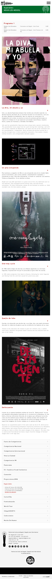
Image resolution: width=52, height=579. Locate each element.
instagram (24, 546)
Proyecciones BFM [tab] (26, 479)
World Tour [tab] (26, 506)
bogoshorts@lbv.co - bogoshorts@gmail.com (19, 538)
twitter (13, 546)
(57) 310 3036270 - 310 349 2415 (19, 536)
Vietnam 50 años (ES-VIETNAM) (14, 489)
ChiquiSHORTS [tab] (26, 511)
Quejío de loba (8, 318)
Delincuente (7, 407)
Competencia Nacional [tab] (26, 446)
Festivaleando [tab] (26, 501)
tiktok (27, 546)
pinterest (21, 546)
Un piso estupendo (10, 168)
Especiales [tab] (26, 484)
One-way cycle (8, 264)
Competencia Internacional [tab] (26, 451)
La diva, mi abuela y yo (12, 108)
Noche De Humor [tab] (26, 520)
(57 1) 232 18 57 (19, 534)
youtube (15, 546)
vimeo (18, 546)
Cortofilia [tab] (26, 497)
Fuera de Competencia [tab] (26, 441)
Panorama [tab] (26, 465)
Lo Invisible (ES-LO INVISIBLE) (13, 490)
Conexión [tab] (26, 474)
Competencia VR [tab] (26, 460)
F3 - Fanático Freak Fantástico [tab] (26, 470)
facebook (10, 546)
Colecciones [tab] (26, 516)
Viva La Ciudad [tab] (26, 456)
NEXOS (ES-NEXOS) (10, 492)
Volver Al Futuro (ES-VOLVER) (13, 487)
